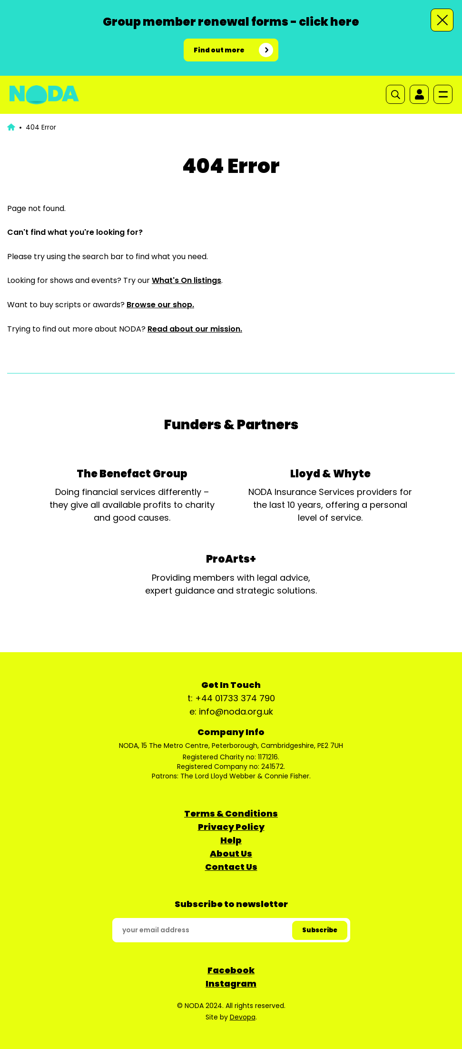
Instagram (231, 983)
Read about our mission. (194, 328)
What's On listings (186, 280)
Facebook (231, 970)
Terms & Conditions (231, 813)
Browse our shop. (160, 304)
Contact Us (231, 867)
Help (231, 840)
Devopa (243, 1017)
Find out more (219, 50)
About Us (231, 853)
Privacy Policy (231, 827)
